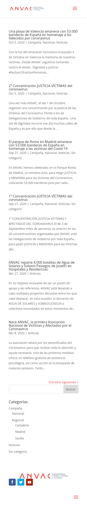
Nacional (49, 42)
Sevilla (19, 438)
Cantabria (22, 425)
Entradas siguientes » (63, 382)
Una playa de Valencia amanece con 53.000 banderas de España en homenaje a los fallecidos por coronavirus (43, 35)
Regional (18, 420)
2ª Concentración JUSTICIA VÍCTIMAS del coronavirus (40, 87)
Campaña (34, 42)
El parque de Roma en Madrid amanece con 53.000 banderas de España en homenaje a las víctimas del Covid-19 (40, 145)
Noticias (62, 42)
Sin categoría (18, 452)
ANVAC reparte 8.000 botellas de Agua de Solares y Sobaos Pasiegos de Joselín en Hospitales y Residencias (42, 266)
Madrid (20, 432)
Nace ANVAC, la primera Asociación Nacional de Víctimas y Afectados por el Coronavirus (40, 325)
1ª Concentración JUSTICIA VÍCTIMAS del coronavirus (40, 198)
